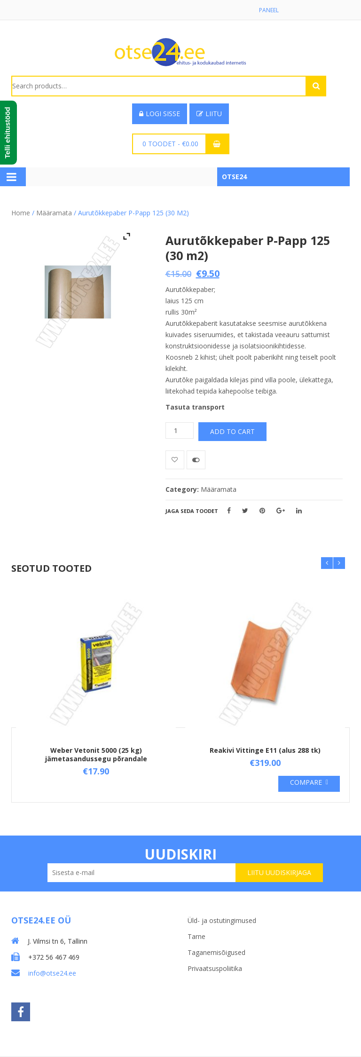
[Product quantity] (179, 430)
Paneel (269, 10)
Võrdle (196, 459)
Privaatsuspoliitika (215, 968)
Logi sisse (159, 113)
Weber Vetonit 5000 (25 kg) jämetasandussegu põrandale (96, 754)
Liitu (209, 113)
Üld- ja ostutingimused (222, 920)
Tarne (196, 936)
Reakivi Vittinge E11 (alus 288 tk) (265, 750)
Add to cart (232, 431)
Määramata (54, 212)
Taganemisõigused (216, 952)
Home (20, 212)
